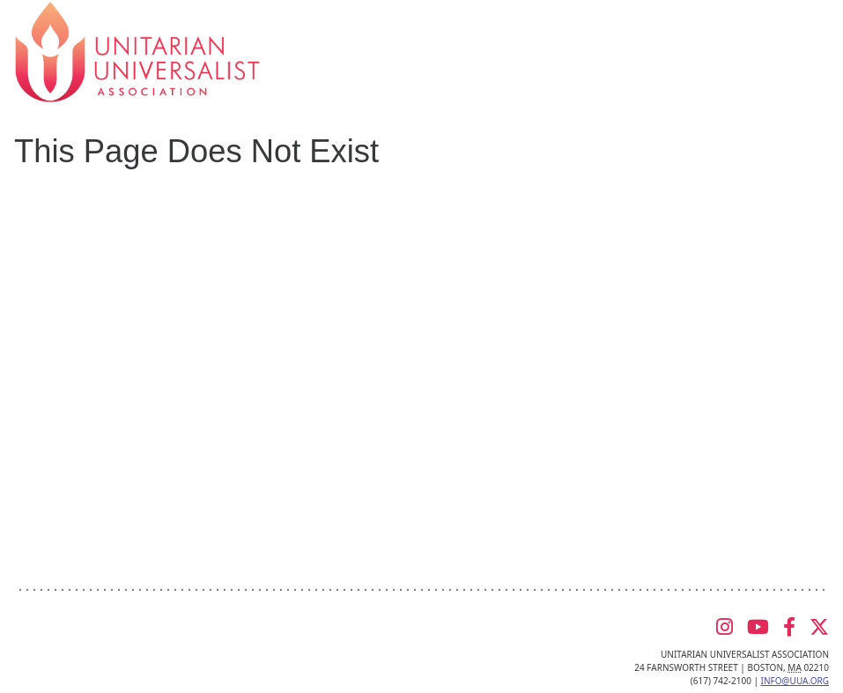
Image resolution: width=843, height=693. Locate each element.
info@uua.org (795, 680)
